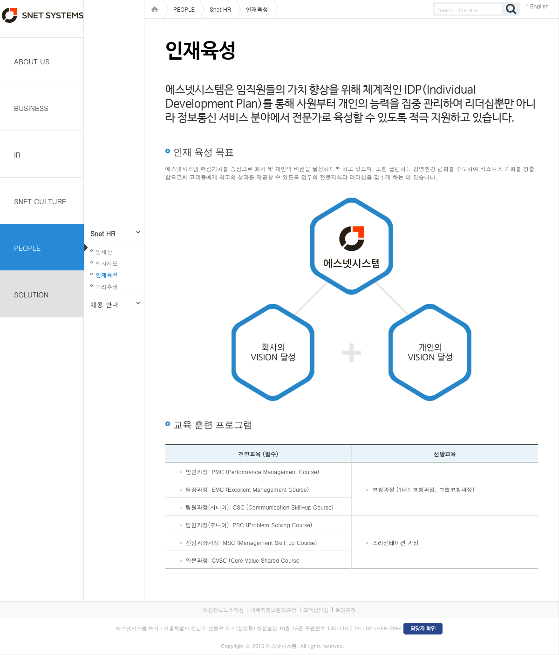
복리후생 (106, 286)
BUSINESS (31, 108)
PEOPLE (27, 248)
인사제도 (106, 263)
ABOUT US (32, 61)
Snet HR (102, 233)
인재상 (103, 251)
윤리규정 (345, 610)
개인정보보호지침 (223, 610)
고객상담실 (316, 610)
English (539, 6)
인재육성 (106, 275)
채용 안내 (104, 304)
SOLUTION (31, 294)
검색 (511, 9)
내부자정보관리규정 (273, 610)
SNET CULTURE (40, 201)
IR (17, 154)
